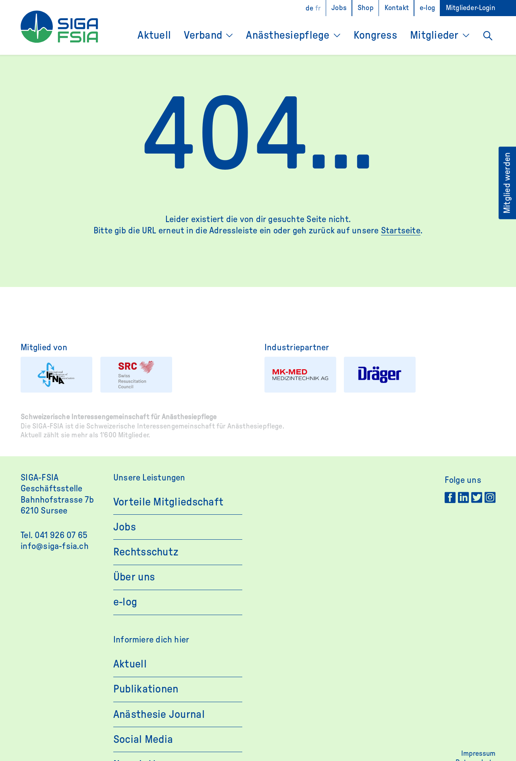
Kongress (375, 35)
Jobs (339, 8)
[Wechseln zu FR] (317, 8)
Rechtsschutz (145, 552)
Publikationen (146, 689)
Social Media (143, 739)
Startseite (400, 230)
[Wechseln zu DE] (309, 8)
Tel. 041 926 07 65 (54, 535)
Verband (203, 35)
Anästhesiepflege (287, 35)
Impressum (478, 753)
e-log (427, 8)
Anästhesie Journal (159, 714)
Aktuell (154, 35)
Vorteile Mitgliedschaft (168, 502)
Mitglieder (434, 35)
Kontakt (397, 8)
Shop (366, 8)
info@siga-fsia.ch (55, 546)
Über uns (134, 577)
